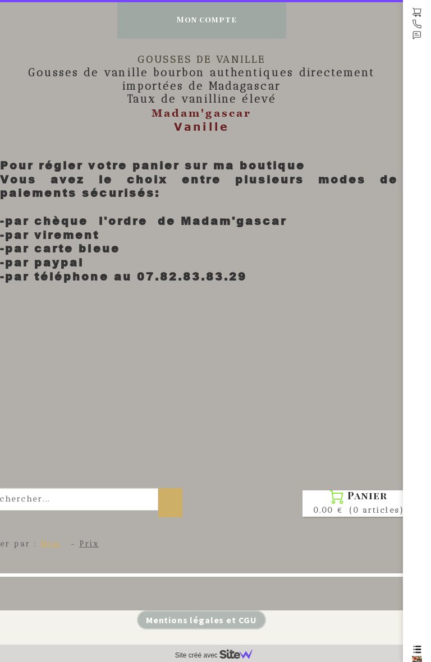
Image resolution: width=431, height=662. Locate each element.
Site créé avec (218, 655)
